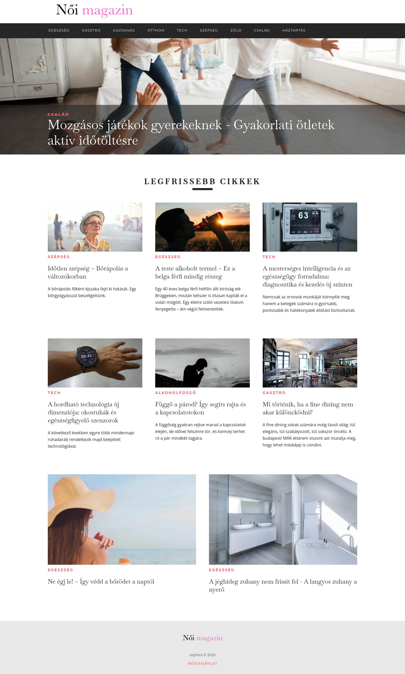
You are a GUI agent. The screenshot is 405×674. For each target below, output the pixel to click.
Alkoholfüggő (175, 392)
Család (58, 114)
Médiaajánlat (202, 663)
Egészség (168, 256)
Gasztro (274, 392)
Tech (269, 256)
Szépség (59, 256)
